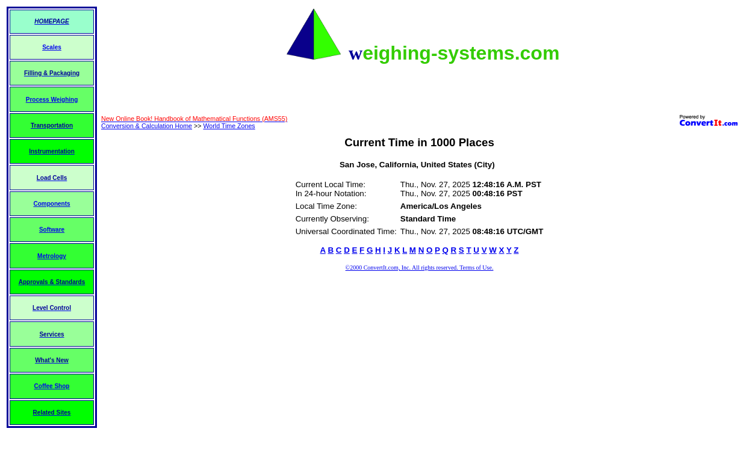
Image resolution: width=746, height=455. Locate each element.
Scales (51, 47)
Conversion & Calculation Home (146, 125)
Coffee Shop (52, 386)
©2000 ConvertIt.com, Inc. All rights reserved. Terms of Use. (420, 267)
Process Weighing (52, 99)
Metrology (51, 256)
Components (51, 203)
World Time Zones (229, 125)
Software (51, 229)
